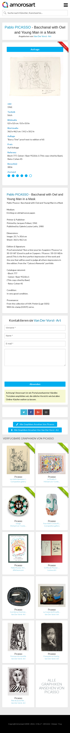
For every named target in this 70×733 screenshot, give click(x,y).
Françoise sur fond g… (52, 656)
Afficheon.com (18, 570)
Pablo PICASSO (18, 27)
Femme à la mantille (18, 656)
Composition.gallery (18, 481)
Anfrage (35, 49)
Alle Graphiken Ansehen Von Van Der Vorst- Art (35, 430)
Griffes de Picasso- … (52, 568)
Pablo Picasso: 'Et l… (18, 568)
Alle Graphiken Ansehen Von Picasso (35, 424)
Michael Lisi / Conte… (52, 481)
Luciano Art (51, 570)
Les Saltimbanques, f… (18, 479)
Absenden (35, 384)
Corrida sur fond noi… (18, 612)
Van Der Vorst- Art (42, 36)
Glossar (54, 724)
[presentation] (27, 374)
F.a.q (60, 724)
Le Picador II (51, 479)
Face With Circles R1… (51, 523)
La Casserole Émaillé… (51, 612)
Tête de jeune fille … (18, 700)
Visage (18, 523)
